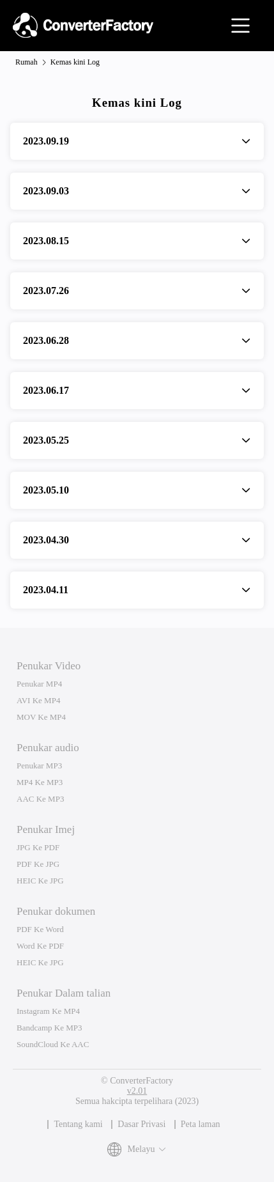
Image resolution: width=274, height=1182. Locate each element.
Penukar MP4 (39, 683)
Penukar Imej (46, 829)
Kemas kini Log (75, 62)
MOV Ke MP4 (41, 717)
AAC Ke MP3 (40, 799)
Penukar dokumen (56, 911)
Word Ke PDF (40, 946)
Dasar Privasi (141, 1124)
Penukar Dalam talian (63, 993)
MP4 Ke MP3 (40, 782)
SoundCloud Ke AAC (53, 1044)
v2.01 (137, 1091)
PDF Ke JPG (38, 864)
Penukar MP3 (39, 765)
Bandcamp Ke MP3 (49, 1027)
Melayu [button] (137, 1149)
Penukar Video (48, 666)
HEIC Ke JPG (40, 880)
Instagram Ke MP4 (48, 1011)
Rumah (26, 62)
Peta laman (200, 1124)
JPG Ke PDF (38, 847)
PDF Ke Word (40, 929)
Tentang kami (78, 1124)
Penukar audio (48, 748)
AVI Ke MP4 (38, 700)
